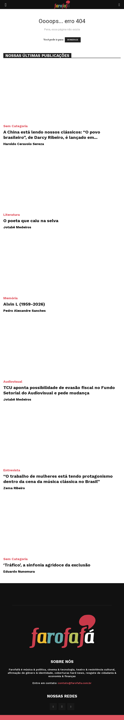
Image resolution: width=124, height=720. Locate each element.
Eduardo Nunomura (19, 571)
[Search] (119, 4)
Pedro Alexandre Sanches (24, 311)
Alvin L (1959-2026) (24, 304)
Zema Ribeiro (14, 488)
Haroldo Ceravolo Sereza (23, 144)
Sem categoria (15, 126)
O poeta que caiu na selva (30, 220)
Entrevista (11, 470)
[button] (5, 4)
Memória (10, 298)
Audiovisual (12, 382)
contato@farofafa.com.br (75, 683)
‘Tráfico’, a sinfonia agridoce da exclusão (46, 564)
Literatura (11, 215)
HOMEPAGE (72, 40)
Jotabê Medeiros (17, 227)
